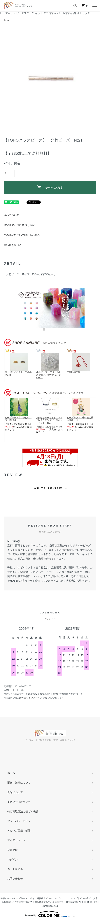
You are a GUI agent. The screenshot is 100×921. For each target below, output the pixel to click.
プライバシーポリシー (20, 820)
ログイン (12, 859)
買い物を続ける (13, 245)
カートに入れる (50, 187)
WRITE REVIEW (48, 488)
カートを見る (15, 868)
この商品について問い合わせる (22, 235)
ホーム (6, 20)
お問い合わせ (15, 878)
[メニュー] (94, 5)
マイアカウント (16, 840)
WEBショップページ (31, 697)
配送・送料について (19, 782)
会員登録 (12, 849)
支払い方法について (19, 801)
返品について (11, 215)
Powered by (50, 914)
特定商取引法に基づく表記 (19, 225)
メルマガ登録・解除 (19, 830)
